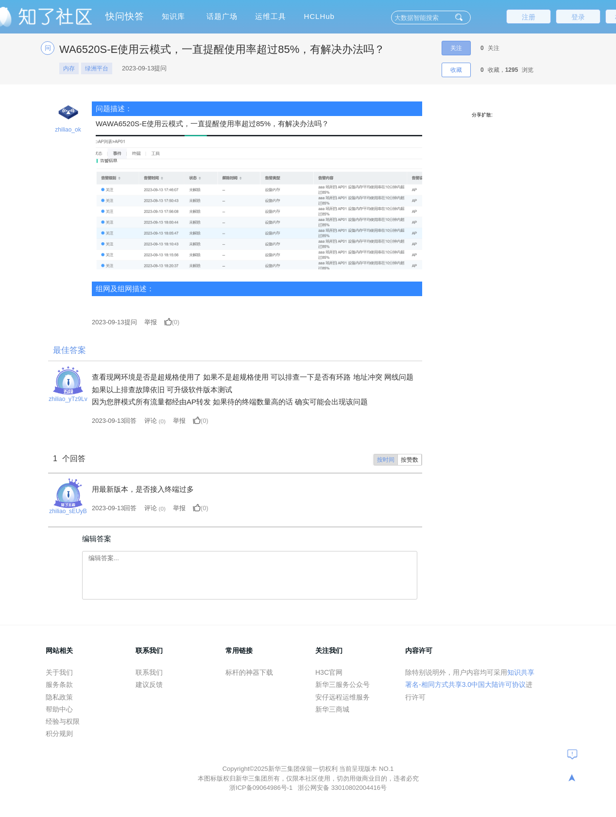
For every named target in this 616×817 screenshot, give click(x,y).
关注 (456, 48)
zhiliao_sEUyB (67, 511)
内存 (69, 68)
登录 (578, 17)
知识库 (173, 16)
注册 (528, 17)
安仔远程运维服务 (342, 697)
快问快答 (124, 16)
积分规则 (59, 733)
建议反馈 (149, 684)
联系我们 (149, 672)
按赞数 (409, 459)
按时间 (385, 459)
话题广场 (222, 16)
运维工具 (270, 16)
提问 (114, 322)
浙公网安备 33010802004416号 (342, 787)
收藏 (456, 70)
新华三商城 (332, 709)
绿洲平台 (96, 68)
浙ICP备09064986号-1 (261, 787)
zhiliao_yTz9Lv (68, 399)
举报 (150, 322)
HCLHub (319, 16)
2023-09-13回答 (114, 420)
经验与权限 (63, 721)
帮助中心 (59, 709)
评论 (150, 420)
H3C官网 (328, 672)
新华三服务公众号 (342, 684)
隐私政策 (59, 697)
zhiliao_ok (68, 129)
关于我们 (59, 672)
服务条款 (59, 684)
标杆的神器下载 (249, 672)
